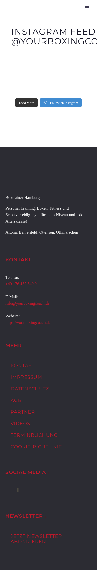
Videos (20, 423)
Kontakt (23, 365)
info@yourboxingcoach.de (27, 303)
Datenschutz (30, 389)
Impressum (26, 377)
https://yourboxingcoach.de (28, 322)
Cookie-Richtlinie (36, 447)
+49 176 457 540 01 (22, 284)
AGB (16, 400)
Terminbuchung (34, 435)
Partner (23, 412)
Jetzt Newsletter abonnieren (36, 538)
